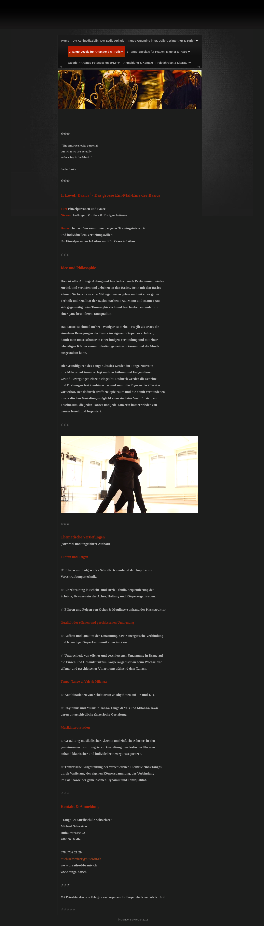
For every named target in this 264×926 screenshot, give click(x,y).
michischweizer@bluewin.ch (81, 859)
